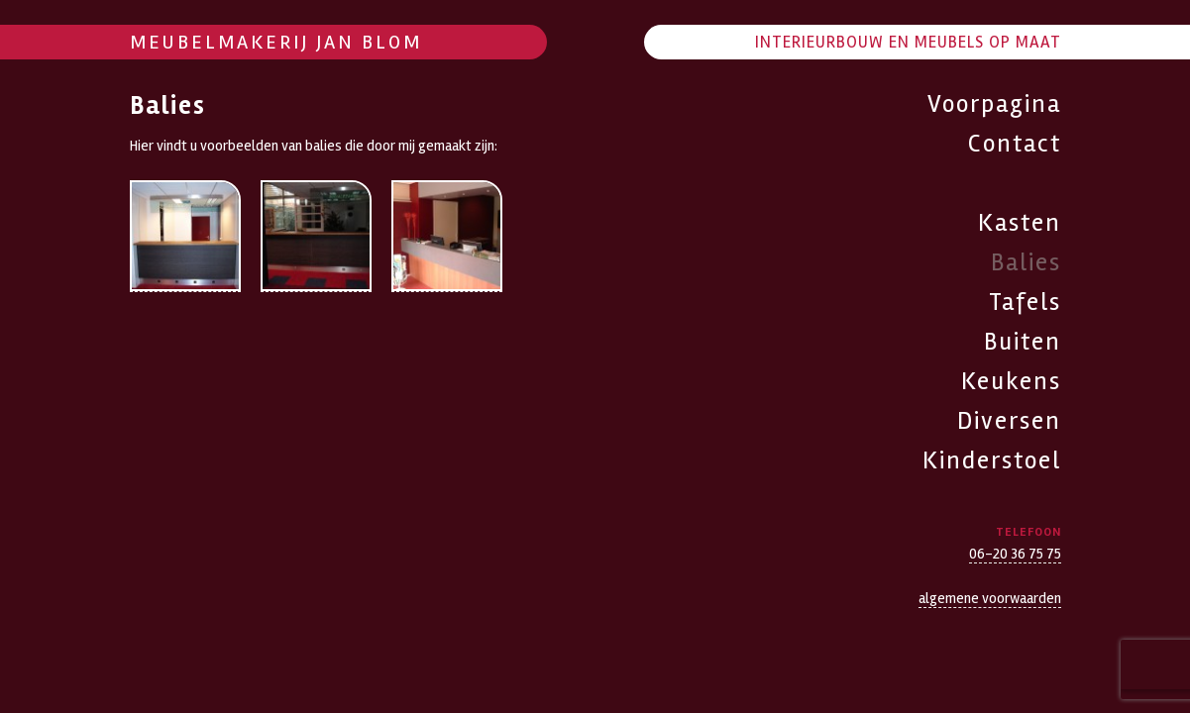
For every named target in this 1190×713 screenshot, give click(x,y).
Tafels (1025, 302)
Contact (1014, 143)
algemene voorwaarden (990, 598)
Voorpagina (994, 104)
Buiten (1022, 341)
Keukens (1011, 381)
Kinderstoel (991, 460)
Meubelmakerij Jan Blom (276, 42)
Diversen (1009, 421)
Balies (1026, 262)
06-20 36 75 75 (1015, 553)
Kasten (1019, 223)
